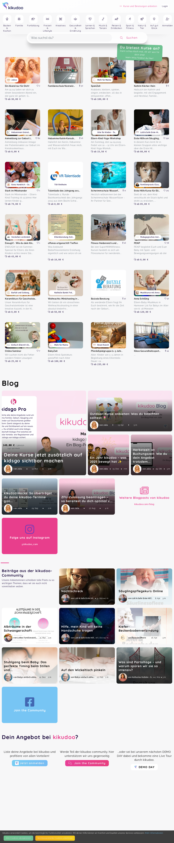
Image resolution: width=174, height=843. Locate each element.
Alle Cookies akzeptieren (18, 838)
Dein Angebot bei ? (40, 737)
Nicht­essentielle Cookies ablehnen (55, 838)
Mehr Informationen (154, 833)
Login (165, 6)
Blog (10, 383)
